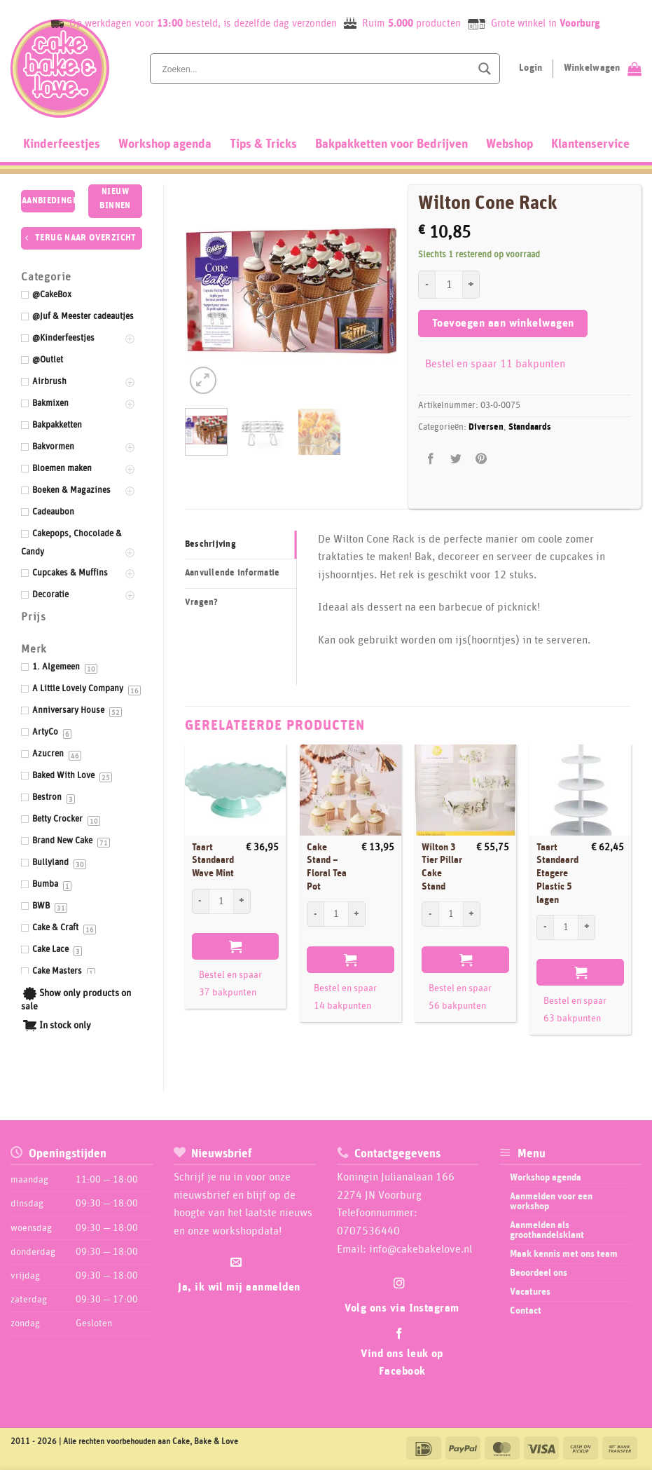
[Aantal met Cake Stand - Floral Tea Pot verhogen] (357, 914)
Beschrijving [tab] (210, 544)
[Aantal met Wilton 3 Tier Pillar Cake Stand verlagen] (430, 914)
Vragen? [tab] (202, 602)
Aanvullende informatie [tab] (232, 573)
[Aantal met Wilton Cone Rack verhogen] (471, 285)
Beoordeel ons (538, 1273)
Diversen (486, 427)
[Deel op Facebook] (431, 459)
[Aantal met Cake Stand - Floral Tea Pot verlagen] (315, 914)
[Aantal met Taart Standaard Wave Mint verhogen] (242, 901)
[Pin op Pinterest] (481, 459)
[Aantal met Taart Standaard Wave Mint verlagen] (200, 901)
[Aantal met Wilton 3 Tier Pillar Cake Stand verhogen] (472, 914)
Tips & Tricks (263, 144)
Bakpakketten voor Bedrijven (391, 144)
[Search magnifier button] (484, 68)
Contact (525, 1311)
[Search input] (315, 68)
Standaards (529, 427)
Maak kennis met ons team (564, 1254)
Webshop (509, 144)
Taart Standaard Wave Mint (213, 860)
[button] (203, 380)
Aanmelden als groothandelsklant (547, 1230)
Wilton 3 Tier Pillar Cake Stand (442, 867)
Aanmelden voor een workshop (551, 1201)
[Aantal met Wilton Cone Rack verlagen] (426, 285)
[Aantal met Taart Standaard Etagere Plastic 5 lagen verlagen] (544, 927)
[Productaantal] (449, 285)
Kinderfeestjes (61, 144)
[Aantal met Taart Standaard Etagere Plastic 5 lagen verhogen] (586, 927)
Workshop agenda (164, 144)
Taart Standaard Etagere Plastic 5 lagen (557, 874)
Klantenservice (590, 144)
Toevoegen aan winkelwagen (503, 323)
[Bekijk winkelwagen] (602, 68)
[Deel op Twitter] (456, 459)
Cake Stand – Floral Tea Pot (327, 867)
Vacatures (530, 1292)
